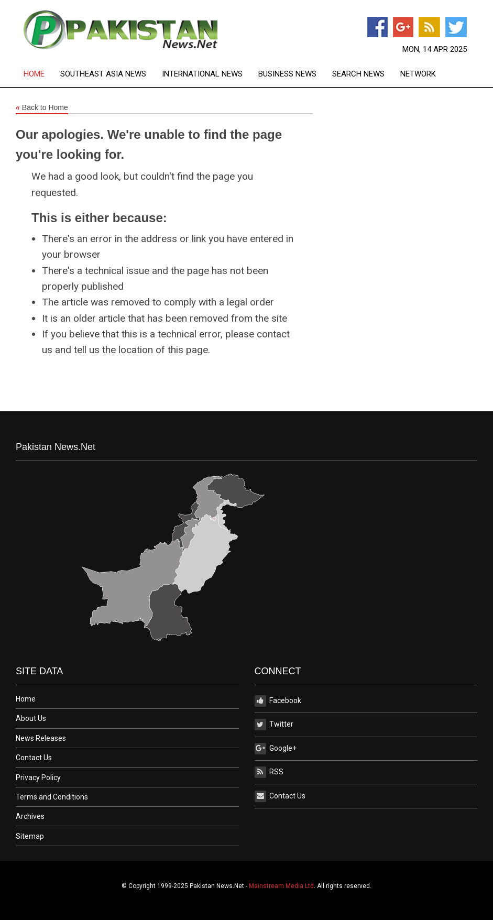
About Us (31, 718)
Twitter (274, 724)
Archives (30, 816)
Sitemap (30, 836)
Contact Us (34, 757)
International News (202, 74)
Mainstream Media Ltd (281, 886)
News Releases (41, 738)
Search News (358, 74)
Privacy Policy (38, 777)
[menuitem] (42, 74)
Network (418, 74)
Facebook (278, 701)
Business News (287, 74)
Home (34, 74)
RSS (269, 772)
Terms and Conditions (52, 797)
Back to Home (42, 108)
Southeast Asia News (103, 74)
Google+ (276, 748)
